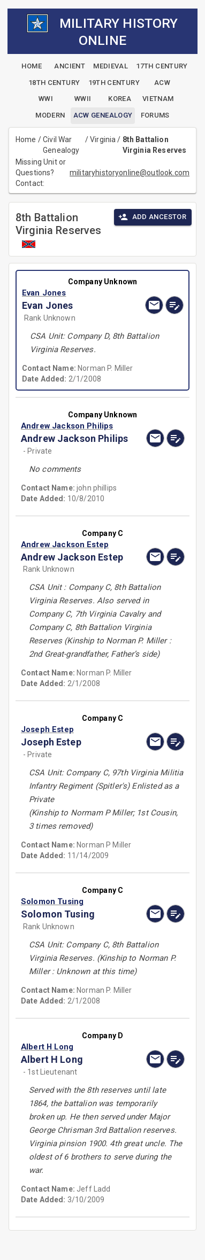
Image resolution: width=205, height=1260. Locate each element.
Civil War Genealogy (61, 144)
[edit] (174, 305)
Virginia (103, 139)
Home (26, 139)
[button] (78, 293)
